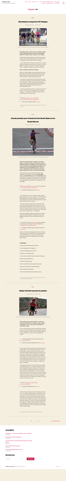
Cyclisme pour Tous (50, 3)
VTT (38, 1)
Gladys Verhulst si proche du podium (33, 299)
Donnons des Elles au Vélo (48, 1)
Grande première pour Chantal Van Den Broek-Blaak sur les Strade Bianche (33, 125)
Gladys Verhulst (27, 422)
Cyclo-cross (34, 1)
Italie (30, 284)
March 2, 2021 (43, 353)
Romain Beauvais (31, 28)
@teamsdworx (33, 193)
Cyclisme (22, 108)
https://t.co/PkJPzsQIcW (25, 103)
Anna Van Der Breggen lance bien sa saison (15, 461)
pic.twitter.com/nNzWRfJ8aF (26, 395)
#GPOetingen (28, 101)
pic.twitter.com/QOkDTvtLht (36, 103)
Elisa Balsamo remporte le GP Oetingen (33, 23)
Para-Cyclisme (56, 1)
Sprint (44, 108)
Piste (30, 1)
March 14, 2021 (38, 105)
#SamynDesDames (28, 393)
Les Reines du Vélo (6, 1)
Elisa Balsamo (26, 108)
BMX (41, 1)
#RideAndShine (24, 232)
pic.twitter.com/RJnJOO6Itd (32, 232)
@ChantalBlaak (25, 193)
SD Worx (42, 284)
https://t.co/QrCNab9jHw (36, 101)
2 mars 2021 (38, 304)
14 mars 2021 (38, 28)
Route (27, 1)
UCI (42, 422)
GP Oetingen (31, 108)
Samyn (40, 422)
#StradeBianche (29, 195)
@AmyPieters (37, 393)
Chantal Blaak (23, 284)
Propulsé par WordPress (21, 478)
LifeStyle (43, 3)
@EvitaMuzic (34, 229)
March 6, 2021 (38, 197)
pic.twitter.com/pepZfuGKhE (37, 195)
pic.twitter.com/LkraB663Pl (26, 351)
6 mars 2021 (38, 132)
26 (36, 431)
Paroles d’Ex (57, 3)
